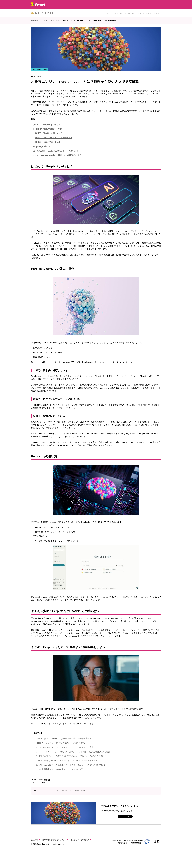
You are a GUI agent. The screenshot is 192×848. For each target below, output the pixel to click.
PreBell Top (35, 20)
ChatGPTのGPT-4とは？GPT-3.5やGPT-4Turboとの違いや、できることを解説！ (71, 756)
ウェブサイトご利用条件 (81, 840)
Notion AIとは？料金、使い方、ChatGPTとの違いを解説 (60, 743)
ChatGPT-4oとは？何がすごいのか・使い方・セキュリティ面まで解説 (66, 761)
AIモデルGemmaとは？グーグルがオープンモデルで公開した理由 (64, 747)
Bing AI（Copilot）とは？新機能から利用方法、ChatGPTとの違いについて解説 (70, 765)
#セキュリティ (67, 791)
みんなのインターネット (148, 13)
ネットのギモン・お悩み (123, 13)
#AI (58, 791)
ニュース (105, 13)
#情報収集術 (80, 791)
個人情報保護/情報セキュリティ (55, 840)
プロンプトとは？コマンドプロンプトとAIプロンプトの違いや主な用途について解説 (73, 752)
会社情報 (35, 840)
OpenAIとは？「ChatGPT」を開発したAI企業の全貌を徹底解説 (63, 738)
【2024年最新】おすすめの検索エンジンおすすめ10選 (59, 769)
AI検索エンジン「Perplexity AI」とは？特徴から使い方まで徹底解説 (89, 20)
